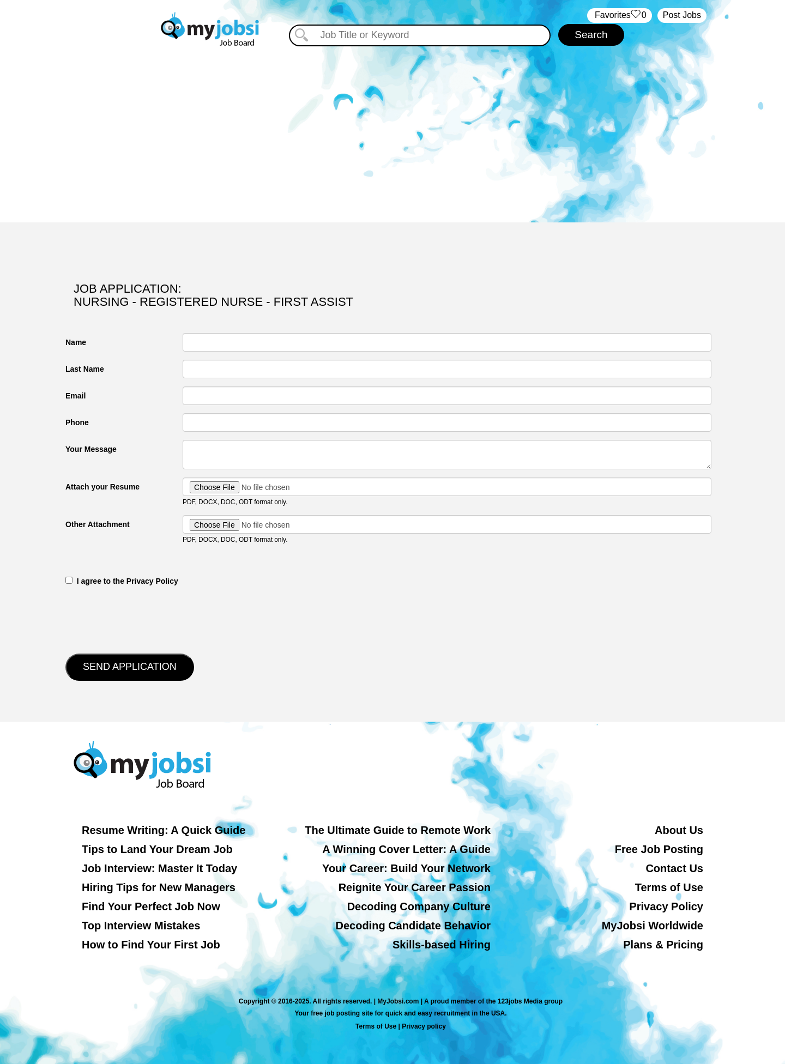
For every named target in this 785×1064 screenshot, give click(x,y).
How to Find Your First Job (151, 945)
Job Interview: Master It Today (159, 868)
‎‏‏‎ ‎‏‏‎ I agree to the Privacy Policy (121, 581)
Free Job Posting (659, 849)
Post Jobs (682, 15)
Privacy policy (424, 1026)
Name (75, 342)
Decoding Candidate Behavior (413, 926)
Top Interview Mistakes (141, 926)
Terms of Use (669, 887)
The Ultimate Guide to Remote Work (398, 830)
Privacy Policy (666, 906)
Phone (77, 422)
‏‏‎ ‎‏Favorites (620, 15)
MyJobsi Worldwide (652, 926)
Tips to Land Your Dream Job (157, 849)
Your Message (91, 449)
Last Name (84, 369)
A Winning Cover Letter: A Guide (406, 849)
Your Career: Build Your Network (406, 868)
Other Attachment (97, 524)
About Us (679, 830)
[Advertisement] (392, 129)
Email (75, 395)
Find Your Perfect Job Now (151, 906)
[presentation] (148, 618)
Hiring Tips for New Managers (158, 887)
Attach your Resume (102, 486)
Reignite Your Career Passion (415, 887)
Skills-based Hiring (441, 945)
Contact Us (674, 868)
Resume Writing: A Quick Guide (163, 830)
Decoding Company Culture (419, 906)
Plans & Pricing (663, 945)
